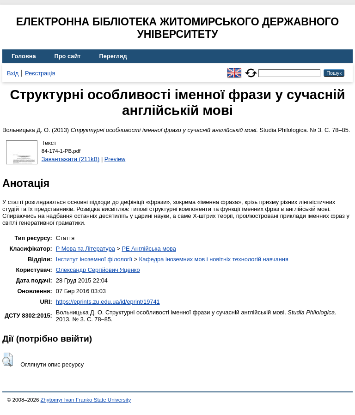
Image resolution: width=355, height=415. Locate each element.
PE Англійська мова (149, 248)
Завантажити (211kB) (71, 159)
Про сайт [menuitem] (68, 56)
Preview (115, 159)
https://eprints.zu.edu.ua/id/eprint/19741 (108, 301)
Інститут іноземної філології (94, 259)
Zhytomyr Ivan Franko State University (86, 400)
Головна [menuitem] (24, 56)
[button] (7, 360)
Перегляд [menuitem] (113, 56)
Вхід (12, 73)
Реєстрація (40, 73)
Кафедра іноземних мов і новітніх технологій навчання (213, 259)
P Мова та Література (85, 248)
